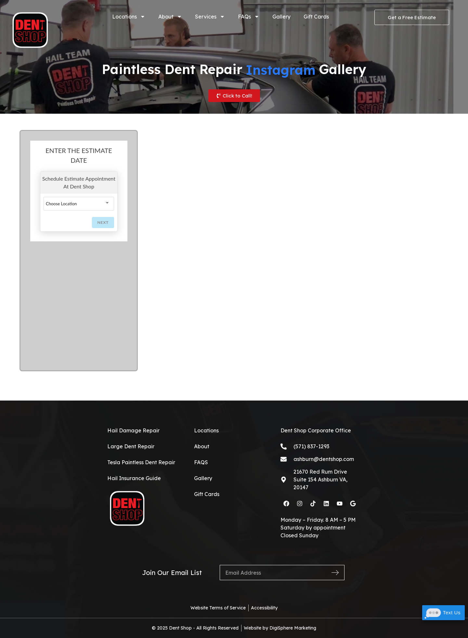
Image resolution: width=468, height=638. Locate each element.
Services (210, 16)
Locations (128, 16)
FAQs (248, 16)
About (170, 16)
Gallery (281, 16)
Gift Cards (316, 16)
